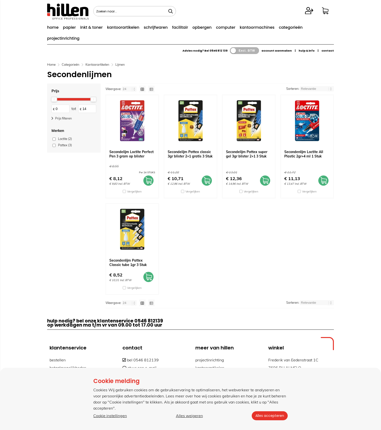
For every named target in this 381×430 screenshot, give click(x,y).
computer (225, 27)
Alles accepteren (269, 415)
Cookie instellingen (110, 415)
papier (69, 27)
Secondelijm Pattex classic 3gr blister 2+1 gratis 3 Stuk (190, 154)
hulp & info (307, 51)
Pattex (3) (65, 145)
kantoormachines (257, 27)
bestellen (58, 359)
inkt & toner (91, 27)
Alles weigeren (189, 415)
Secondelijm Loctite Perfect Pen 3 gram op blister (131, 154)
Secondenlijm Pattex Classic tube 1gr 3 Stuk (128, 262)
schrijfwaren (156, 27)
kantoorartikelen (123, 27)
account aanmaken (276, 51)
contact (327, 51)
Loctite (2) (65, 139)
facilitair (180, 27)
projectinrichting (63, 38)
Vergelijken (134, 191)
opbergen (202, 27)
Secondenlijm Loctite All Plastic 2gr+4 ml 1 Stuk (303, 154)
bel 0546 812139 (140, 359)
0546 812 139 (218, 51)
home (53, 27)
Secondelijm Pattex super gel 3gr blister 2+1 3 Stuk (246, 154)
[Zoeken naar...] (170, 11)
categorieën (291, 27)
